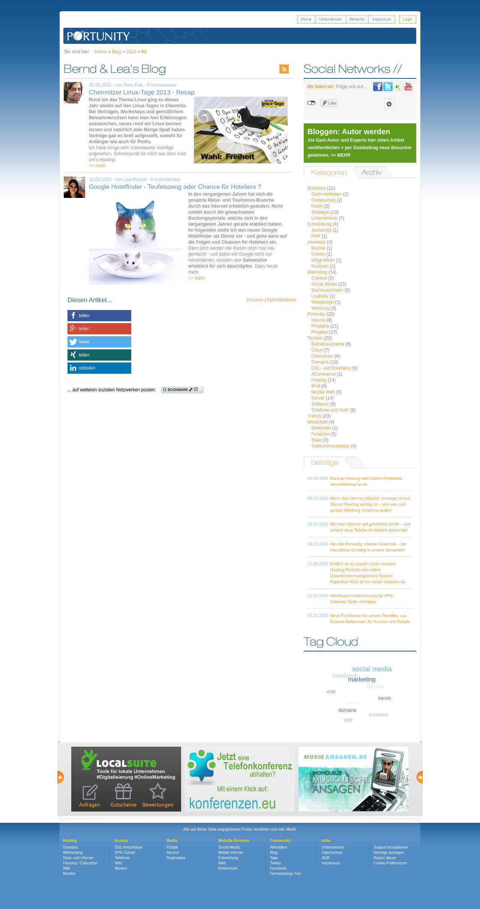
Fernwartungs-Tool (285, 874)
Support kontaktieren (391, 847)
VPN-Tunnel (125, 853)
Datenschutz (332, 853)
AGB (326, 858)
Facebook (278, 868)
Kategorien (329, 172)
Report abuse (385, 858)
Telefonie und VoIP (330, 410)
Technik (315, 338)
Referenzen (228, 868)
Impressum (381, 19)
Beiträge (325, 462)
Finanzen (320, 434)
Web (222, 863)
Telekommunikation (330, 446)
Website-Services (233, 841)
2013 (131, 51)
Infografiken (323, 260)
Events (318, 254)
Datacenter (322, 356)
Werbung (320, 308)
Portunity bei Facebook (377, 86)
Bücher (318, 248)
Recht (317, 206)
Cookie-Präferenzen (390, 863)
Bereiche (357, 19)
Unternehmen (330, 19)
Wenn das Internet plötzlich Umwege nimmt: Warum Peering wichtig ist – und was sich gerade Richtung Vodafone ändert (370, 504)
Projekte (319, 332)
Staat (316, 440)
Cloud (317, 350)
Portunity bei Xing (398, 86)
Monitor (69, 874)
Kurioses (320, 266)
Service (172, 853)
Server (317, 398)
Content (319, 278)
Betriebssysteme (328, 344)
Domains (320, 362)
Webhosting (73, 853)
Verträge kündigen (389, 853)
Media (171, 841)
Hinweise (317, 242)
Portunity (316, 314)
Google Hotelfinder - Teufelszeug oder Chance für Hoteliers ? (175, 186)
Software (320, 404)
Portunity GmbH (98, 36)
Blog (116, 51)
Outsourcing (323, 200)
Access (121, 841)
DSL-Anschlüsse (128, 847)
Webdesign (322, 302)
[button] (99, 315)
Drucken (254, 300)
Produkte (320, 326)
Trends (314, 416)
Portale (172, 847)
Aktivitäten (278, 847)
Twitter (275, 863)
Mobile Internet (230, 853)
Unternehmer (324, 218)
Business (317, 188)
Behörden (321, 428)
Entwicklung (320, 224)
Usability (319, 296)
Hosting (319, 380)
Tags (274, 858)
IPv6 (315, 386)
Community (280, 841)
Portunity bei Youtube (408, 86)
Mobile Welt (322, 392)
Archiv (372, 172)
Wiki (66, 868)
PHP (315, 236)
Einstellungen (389, 104)
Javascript (321, 230)
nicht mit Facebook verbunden (311, 103)
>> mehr (97, 165)
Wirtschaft (317, 422)
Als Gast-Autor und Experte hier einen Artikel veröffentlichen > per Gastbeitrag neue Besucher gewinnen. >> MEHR (360, 148)
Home (306, 19)
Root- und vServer (78, 858)
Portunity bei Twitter (388, 86)
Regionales (175, 858)
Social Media (324, 284)
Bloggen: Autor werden (349, 131)
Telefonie (122, 858)
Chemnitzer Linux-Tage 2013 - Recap (142, 92)
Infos (326, 841)
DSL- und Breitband (331, 368)
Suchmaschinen (327, 290)
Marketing (317, 272)
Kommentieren (281, 300)
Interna (318, 320)
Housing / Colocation (80, 863)
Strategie (320, 212)
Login (407, 19)
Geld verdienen (326, 194)
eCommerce (323, 374)
